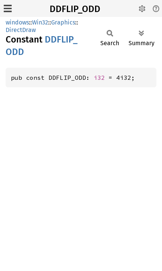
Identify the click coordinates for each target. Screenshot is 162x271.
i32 (99, 77)
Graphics (63, 22)
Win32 (40, 22)
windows (17, 22)
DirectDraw (21, 29)
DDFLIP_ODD (75, 9)
